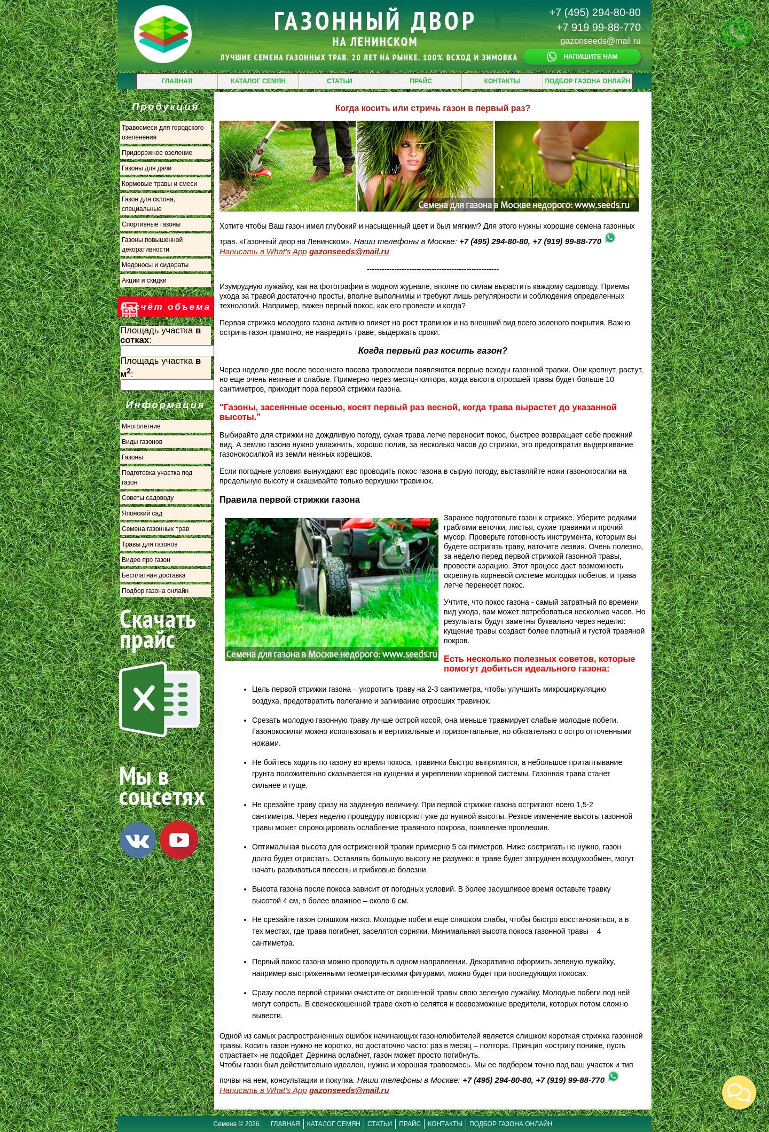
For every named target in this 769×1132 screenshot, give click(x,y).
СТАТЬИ (339, 81)
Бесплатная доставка (153, 575)
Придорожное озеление (157, 153)
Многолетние (141, 426)
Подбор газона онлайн (155, 591)
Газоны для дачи (146, 168)
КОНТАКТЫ (502, 81)
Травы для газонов (150, 544)
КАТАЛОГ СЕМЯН (258, 81)
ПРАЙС (421, 81)
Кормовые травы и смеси (159, 184)
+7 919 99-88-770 (598, 27)
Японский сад (142, 513)
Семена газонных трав (155, 529)
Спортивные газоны (151, 224)
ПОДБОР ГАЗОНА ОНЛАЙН (587, 81)
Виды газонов (142, 442)
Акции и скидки (144, 280)
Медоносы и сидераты (155, 265)
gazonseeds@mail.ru (600, 40)
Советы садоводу (148, 498)
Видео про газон (146, 560)
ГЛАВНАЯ (176, 81)
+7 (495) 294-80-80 (595, 12)
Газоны (132, 457)
